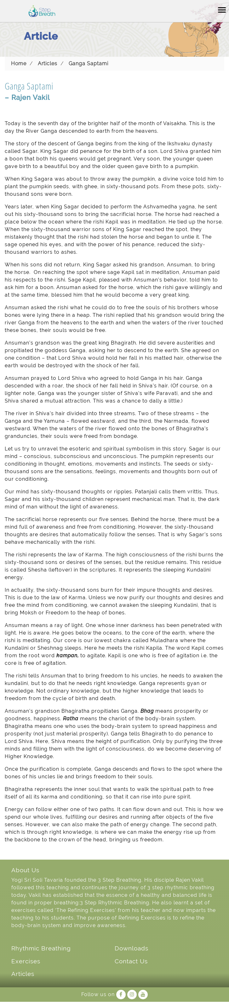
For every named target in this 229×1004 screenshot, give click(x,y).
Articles (47, 64)
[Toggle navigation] (222, 9)
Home (18, 64)
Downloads (131, 948)
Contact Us (131, 961)
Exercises (25, 961)
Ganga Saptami (88, 64)
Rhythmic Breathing (41, 948)
